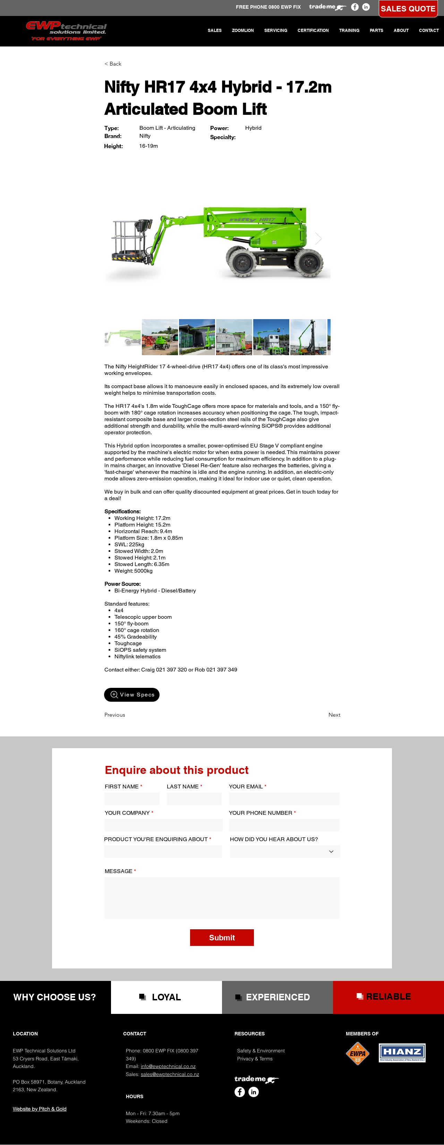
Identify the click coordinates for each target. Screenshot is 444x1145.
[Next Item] (319, 238)
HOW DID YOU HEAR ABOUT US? (274, 839)
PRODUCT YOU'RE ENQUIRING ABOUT (156, 839)
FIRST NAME (122, 786)
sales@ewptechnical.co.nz (170, 1074)
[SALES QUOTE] (408, 8)
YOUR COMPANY (127, 813)
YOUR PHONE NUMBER (260, 813)
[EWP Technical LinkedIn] (366, 7)
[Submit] (222, 937)
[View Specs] (132, 695)
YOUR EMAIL (246, 786)
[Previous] (127, 715)
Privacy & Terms (255, 1059)
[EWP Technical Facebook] (355, 7)
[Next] (323, 715)
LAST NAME (183, 786)
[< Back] (127, 64)
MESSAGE (119, 871)
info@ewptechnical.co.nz (168, 1066)
